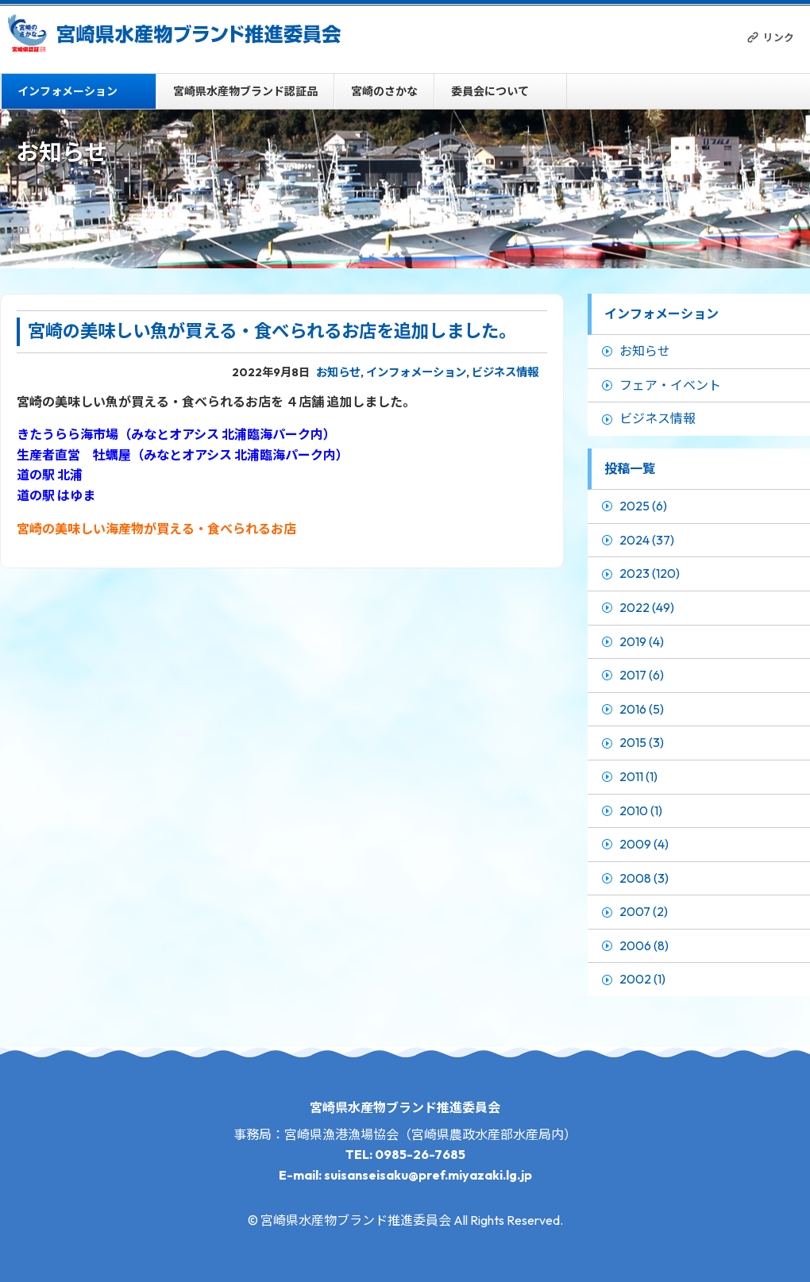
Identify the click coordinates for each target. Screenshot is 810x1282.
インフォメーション (67, 91)
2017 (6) (641, 675)
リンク (778, 37)
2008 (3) (644, 878)
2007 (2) (643, 911)
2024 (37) (646, 540)
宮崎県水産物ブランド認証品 (245, 91)
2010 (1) (640, 810)
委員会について (490, 91)
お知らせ (338, 372)
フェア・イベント (670, 385)
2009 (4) (644, 844)
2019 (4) (641, 641)
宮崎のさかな (384, 91)
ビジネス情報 (505, 372)
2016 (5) (641, 709)
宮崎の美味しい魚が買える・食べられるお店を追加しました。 (272, 331)
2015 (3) (641, 742)
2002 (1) (642, 979)
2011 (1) (638, 776)
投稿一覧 (629, 468)
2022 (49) (646, 607)
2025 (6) (643, 506)
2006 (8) (644, 945)
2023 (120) (649, 573)
